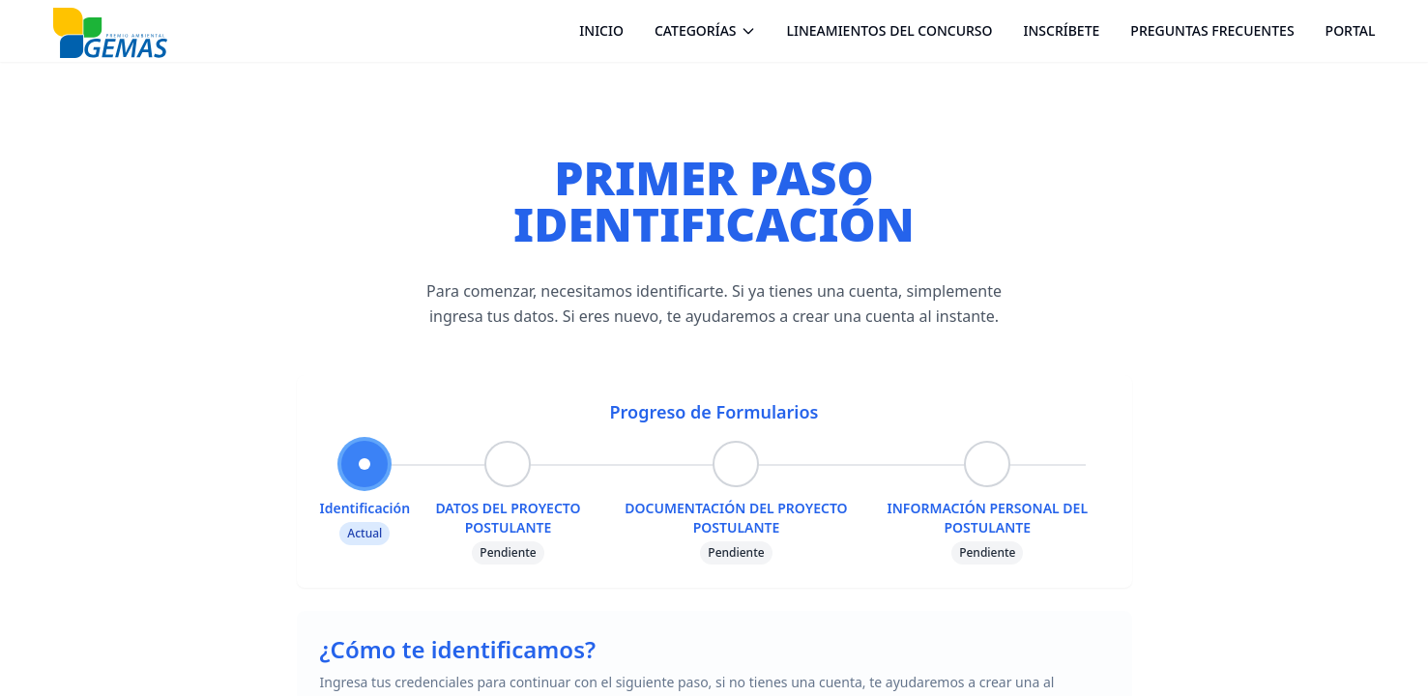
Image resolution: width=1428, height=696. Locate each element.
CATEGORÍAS (705, 30)
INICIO (601, 30)
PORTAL (1351, 30)
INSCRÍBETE (1062, 30)
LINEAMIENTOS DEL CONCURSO (890, 30)
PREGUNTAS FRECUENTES (1212, 30)
